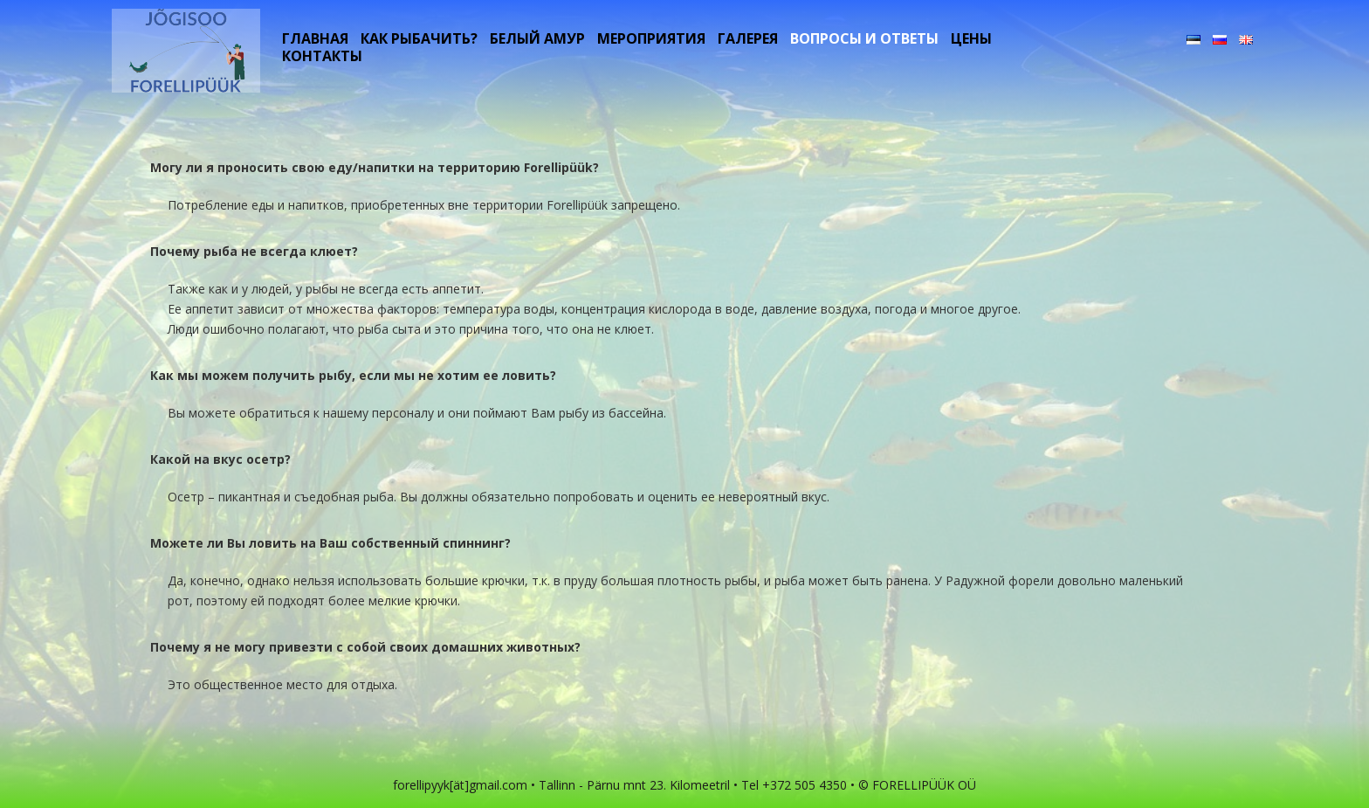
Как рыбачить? (419, 38)
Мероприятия (651, 38)
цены (971, 38)
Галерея (748, 38)
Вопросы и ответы (864, 38)
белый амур (537, 38)
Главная (315, 38)
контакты (322, 56)
